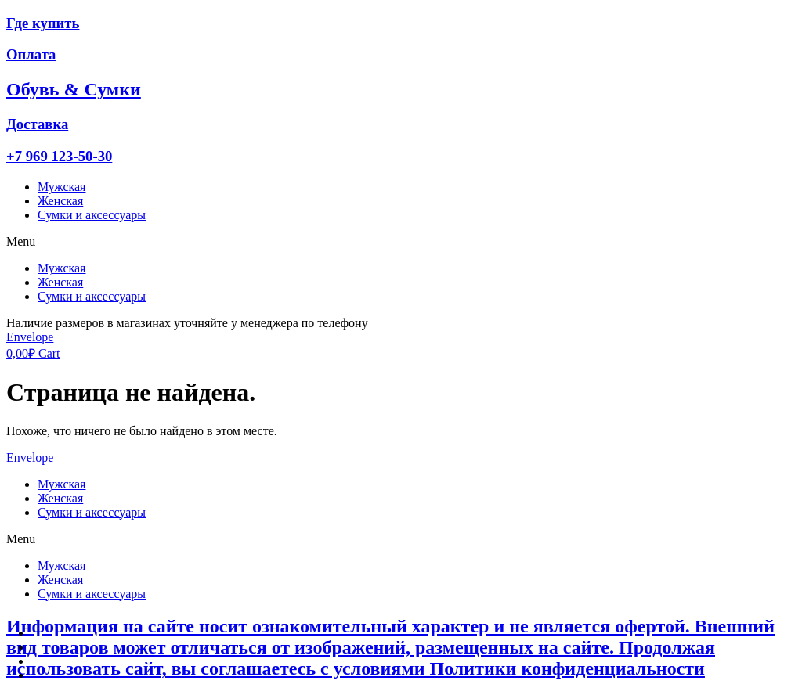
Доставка (37, 124)
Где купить (42, 23)
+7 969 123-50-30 (59, 156)
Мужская (61, 186)
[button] (401, 242)
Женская (60, 200)
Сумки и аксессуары (92, 214)
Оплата (31, 54)
